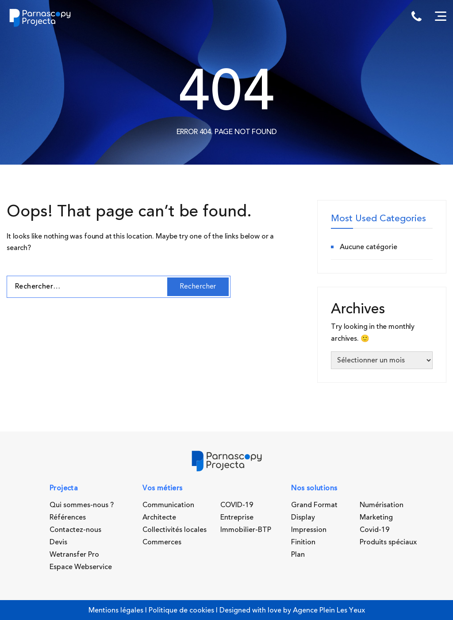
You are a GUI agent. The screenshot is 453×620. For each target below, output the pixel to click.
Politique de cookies (181, 610)
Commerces (161, 542)
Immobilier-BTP (245, 530)
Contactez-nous (75, 530)
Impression (308, 530)
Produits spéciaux (388, 542)
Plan (298, 554)
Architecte (159, 517)
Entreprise (236, 517)
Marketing (376, 517)
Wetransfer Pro (74, 554)
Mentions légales (115, 610)
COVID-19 (236, 505)
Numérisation (381, 505)
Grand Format (314, 505)
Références (68, 517)
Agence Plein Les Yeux (329, 610)
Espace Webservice (81, 567)
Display (303, 517)
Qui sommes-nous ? (82, 505)
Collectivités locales (174, 530)
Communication (168, 505)
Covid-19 (374, 530)
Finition (303, 542)
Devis (58, 542)
